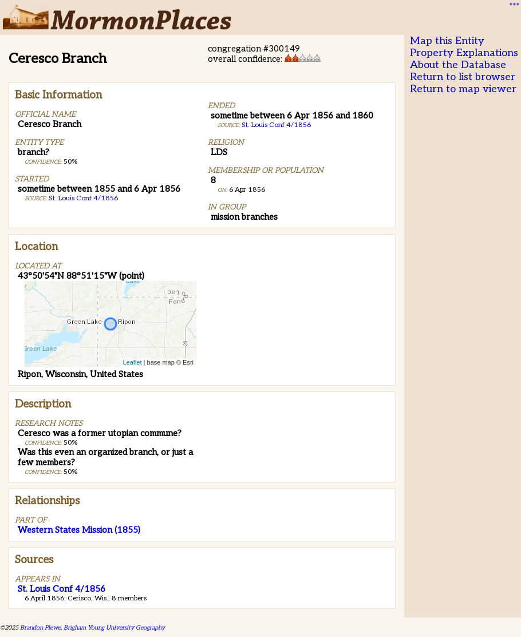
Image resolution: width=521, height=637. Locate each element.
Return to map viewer (463, 89)
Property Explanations (464, 53)
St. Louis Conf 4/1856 (83, 198)
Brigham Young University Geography (114, 627)
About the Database (458, 65)
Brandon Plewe (40, 627)
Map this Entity (447, 41)
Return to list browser (462, 77)
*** (513, 6)
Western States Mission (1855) (79, 530)
